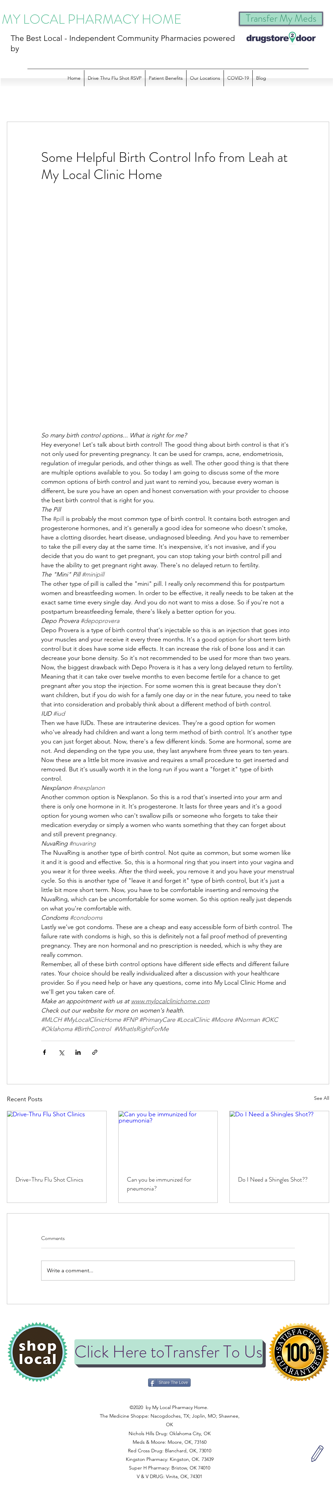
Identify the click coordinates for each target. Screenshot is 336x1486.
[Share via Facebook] (44, 1052)
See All (321, 1098)
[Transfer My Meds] (281, 19)
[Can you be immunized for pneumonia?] (168, 1139)
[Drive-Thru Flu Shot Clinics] (56, 1139)
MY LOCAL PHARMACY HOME (92, 19)
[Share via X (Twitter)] (61, 1052)
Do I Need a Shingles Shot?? (273, 1179)
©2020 (169, 1399)
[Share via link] (95, 1052)
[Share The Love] (169, 1382)
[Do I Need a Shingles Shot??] (279, 1139)
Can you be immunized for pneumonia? (159, 1184)
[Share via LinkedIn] (78, 1052)
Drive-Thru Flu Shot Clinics (49, 1179)
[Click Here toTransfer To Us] (168, 1351)
